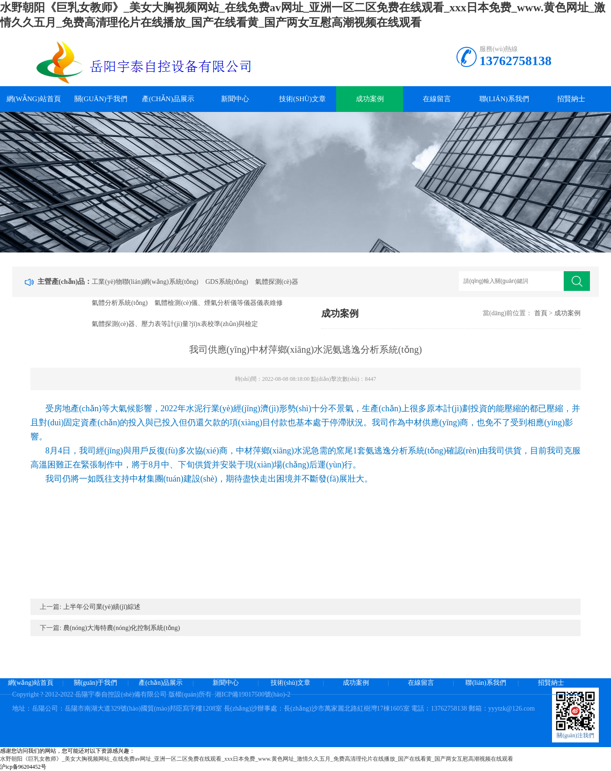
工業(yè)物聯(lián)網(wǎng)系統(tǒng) (145, 281)
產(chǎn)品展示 (168, 99)
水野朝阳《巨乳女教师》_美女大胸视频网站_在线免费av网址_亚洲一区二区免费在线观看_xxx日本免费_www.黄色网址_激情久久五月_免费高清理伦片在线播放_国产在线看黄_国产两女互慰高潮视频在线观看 (256, 759)
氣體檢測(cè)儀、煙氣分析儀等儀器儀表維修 (219, 302)
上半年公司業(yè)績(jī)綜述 (102, 606)
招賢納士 (571, 99)
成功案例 (370, 99)
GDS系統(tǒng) (227, 281)
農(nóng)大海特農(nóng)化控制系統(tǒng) (121, 627)
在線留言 (437, 99)
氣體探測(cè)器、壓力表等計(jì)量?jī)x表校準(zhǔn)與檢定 (175, 323)
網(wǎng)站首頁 (34, 99)
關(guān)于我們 (100, 99)
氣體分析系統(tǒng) (119, 302)
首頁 (540, 313)
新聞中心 (235, 99)
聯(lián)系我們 (504, 99)
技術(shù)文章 (302, 99)
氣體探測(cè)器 (276, 281)
